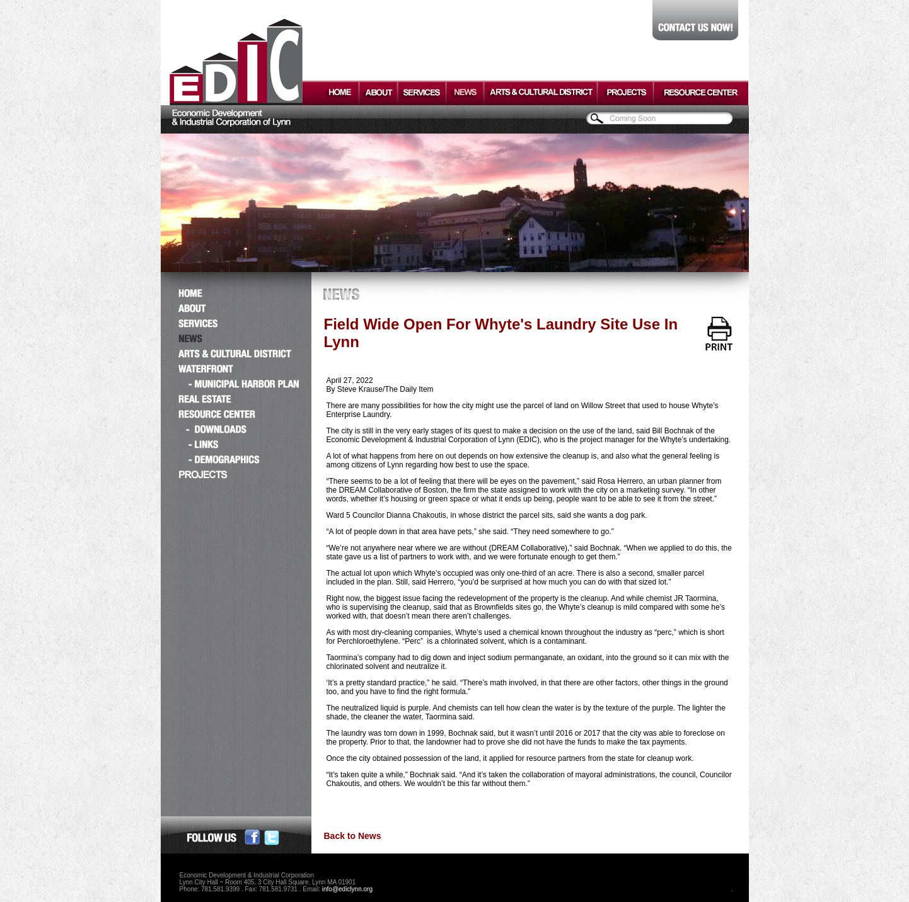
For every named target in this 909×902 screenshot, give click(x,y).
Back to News (352, 836)
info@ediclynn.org (347, 889)
